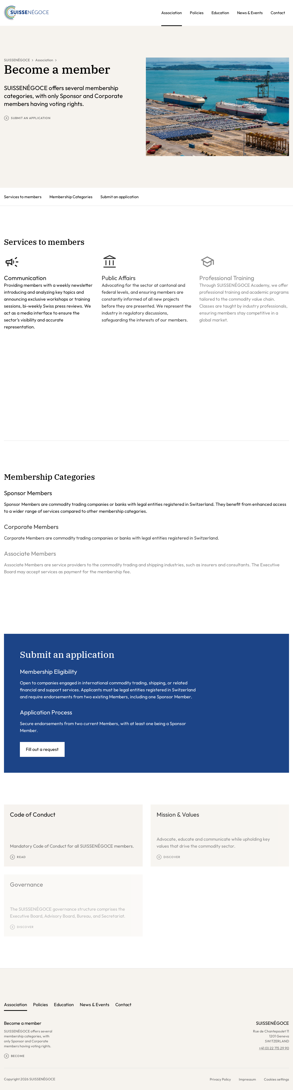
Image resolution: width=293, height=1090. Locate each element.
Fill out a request (42, 749)
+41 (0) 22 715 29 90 (274, 1048)
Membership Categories (70, 196)
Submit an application (119, 196)
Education (220, 12)
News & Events (250, 12)
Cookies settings (276, 1079)
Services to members (23, 196)
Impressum (247, 1079)
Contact (278, 12)
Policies (197, 12)
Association (171, 12)
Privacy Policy (220, 1079)
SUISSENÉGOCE (17, 60)
